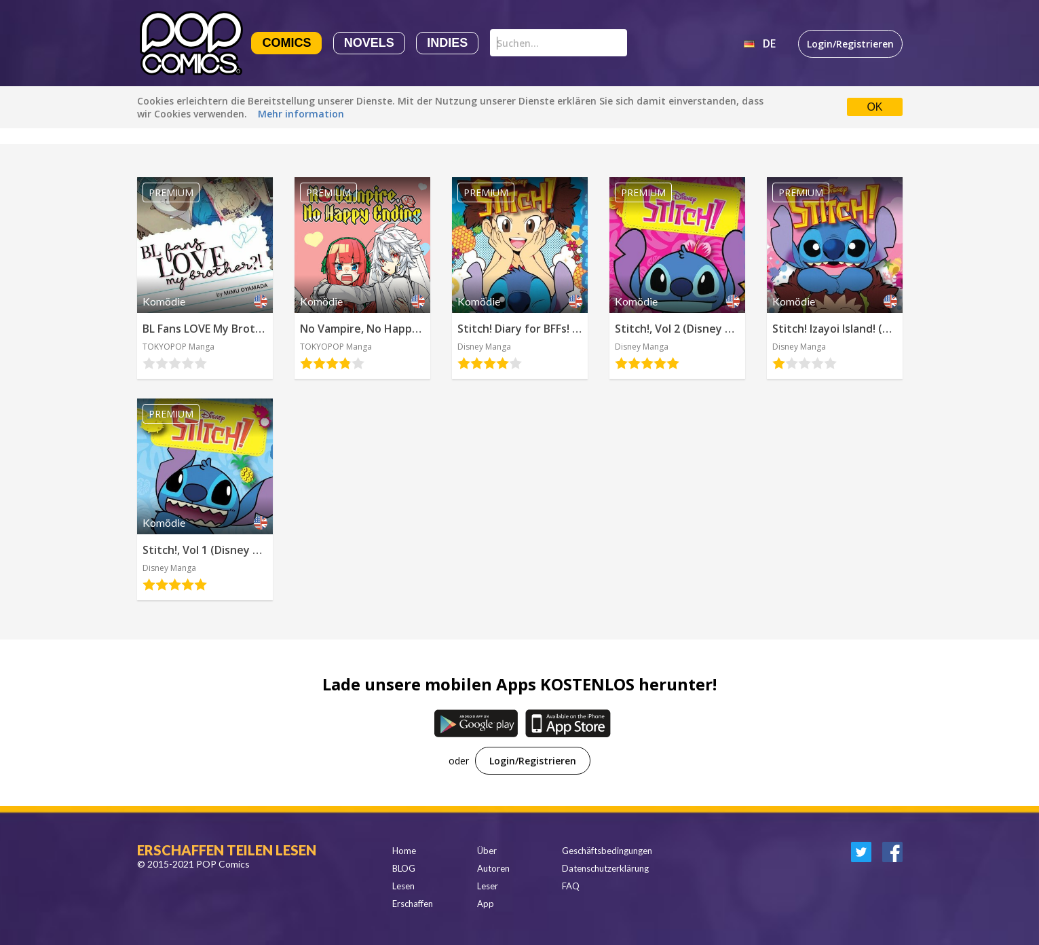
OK (874, 107)
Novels (369, 43)
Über (487, 850)
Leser (487, 886)
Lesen (403, 886)
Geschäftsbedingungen (607, 850)
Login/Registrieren (850, 43)
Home (404, 850)
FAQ (571, 886)
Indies (447, 43)
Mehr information (301, 113)
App (485, 903)
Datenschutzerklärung (605, 868)
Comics (286, 43)
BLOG (403, 868)
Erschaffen (412, 903)
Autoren (493, 868)
